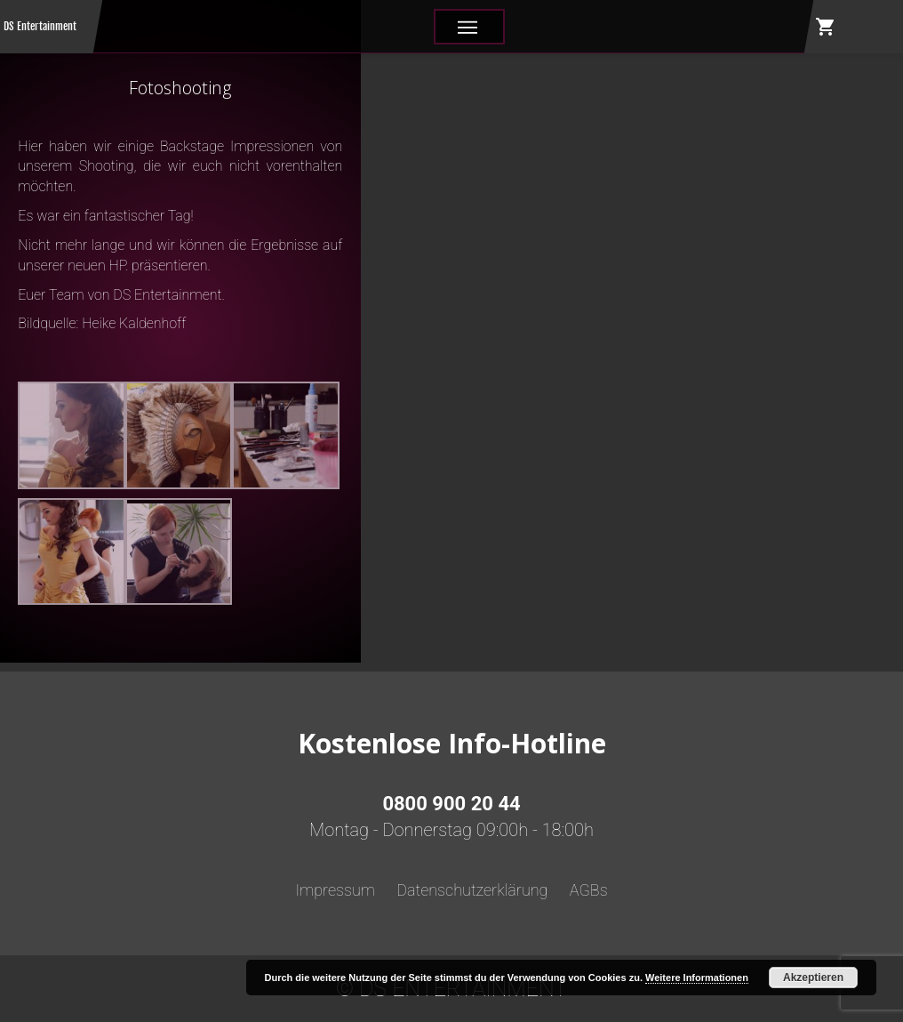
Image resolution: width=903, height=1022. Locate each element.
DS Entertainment (40, 26)
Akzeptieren (813, 977)
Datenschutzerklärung (471, 890)
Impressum (335, 890)
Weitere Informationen (696, 977)
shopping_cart (825, 26)
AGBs (589, 890)
